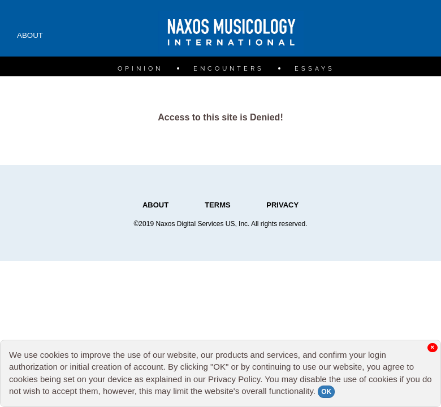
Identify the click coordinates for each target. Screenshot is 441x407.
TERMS (218, 205)
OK (326, 392)
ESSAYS (315, 68)
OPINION (140, 68)
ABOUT (30, 35)
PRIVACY (282, 205)
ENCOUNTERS (228, 68)
